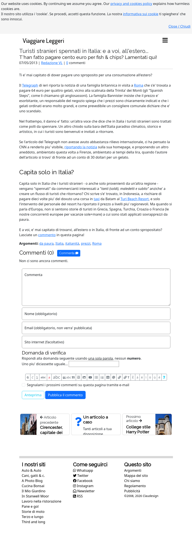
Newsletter (84, 491)
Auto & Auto (31, 470)
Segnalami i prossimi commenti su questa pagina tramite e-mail (78, 385)
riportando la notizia (80, 147)
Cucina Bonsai (33, 485)
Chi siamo (132, 480)
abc (43, 377)
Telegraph (30, 85)
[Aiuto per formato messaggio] (164, 377)
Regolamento (135, 485)
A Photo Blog (32, 480)
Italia (59, 243)
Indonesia (131, 193)
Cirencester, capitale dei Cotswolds (51, 432)
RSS (78, 496)
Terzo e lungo (32, 516)
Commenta (68, 253)
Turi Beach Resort (135, 199)
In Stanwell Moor (35, 496)
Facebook (83, 480)
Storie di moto (33, 511)
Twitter (81, 475)
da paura (46, 243)
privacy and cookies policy (131, 3)
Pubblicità (132, 491)
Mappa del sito (136, 475)
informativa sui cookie (140, 14)
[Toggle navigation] (165, 40)
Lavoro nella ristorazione (41, 501)
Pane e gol (30, 506)
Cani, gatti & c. (33, 475)
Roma (138, 85)
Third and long (33, 521)
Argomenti (132, 470)
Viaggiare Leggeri (43, 40)
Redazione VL (52, 62)
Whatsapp (83, 470)
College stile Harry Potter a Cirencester (138, 432)
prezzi (85, 243)
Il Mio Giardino (34, 491)
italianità (72, 243)
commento (47, 235)
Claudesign (150, 496)
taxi (97, 199)
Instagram (83, 485)
